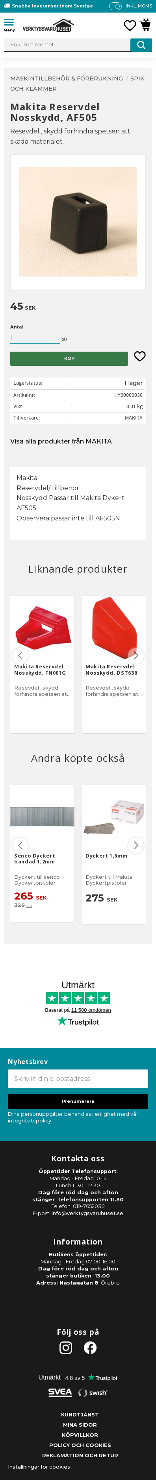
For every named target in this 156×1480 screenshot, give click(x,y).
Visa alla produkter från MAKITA (61, 441)
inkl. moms (139, 6)
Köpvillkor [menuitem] (80, 1435)
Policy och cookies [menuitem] (80, 1445)
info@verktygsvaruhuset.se (87, 1213)
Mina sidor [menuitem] (80, 1425)
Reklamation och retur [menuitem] (80, 1455)
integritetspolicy (29, 1121)
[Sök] (141, 45)
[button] (12, 23)
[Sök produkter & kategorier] (78, 45)
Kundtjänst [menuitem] (80, 1415)
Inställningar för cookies (39, 1467)
